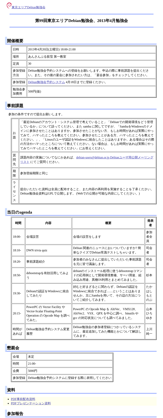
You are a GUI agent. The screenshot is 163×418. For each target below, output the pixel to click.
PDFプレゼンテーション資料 (31, 403)
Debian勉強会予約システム (46, 82)
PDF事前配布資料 (23, 399)
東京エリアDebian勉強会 (26, 7)
